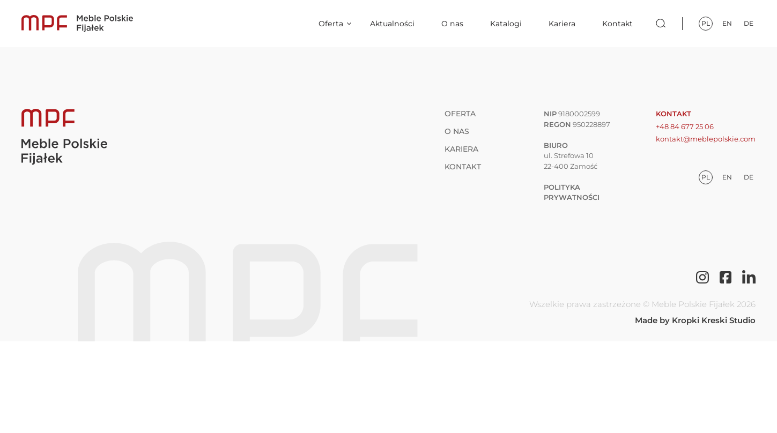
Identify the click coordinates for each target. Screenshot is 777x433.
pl (705, 23)
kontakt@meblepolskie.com (706, 139)
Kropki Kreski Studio (714, 320)
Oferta (331, 23)
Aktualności (392, 23)
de (748, 23)
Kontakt (617, 23)
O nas (452, 23)
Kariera (562, 23)
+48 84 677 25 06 (685, 126)
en (727, 23)
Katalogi (506, 23)
